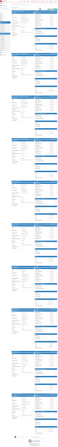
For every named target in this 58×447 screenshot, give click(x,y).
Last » (31, 436)
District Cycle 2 (3, 26)
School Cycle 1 (3, 37)
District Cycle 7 (3, 35)
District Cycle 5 (3, 31)
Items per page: (35, 436)
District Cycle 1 (3, 24)
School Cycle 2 (3, 39)
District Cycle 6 (3, 33)
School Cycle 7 (3, 48)
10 (26, 436)
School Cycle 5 (3, 44)
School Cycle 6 (3, 46)
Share (55, 9)
